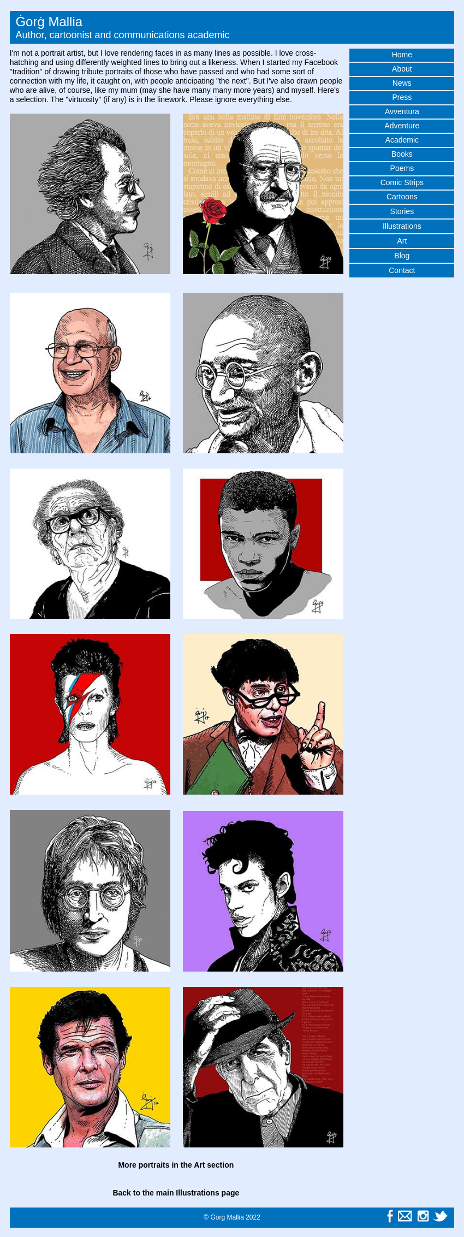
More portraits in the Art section (176, 1165)
